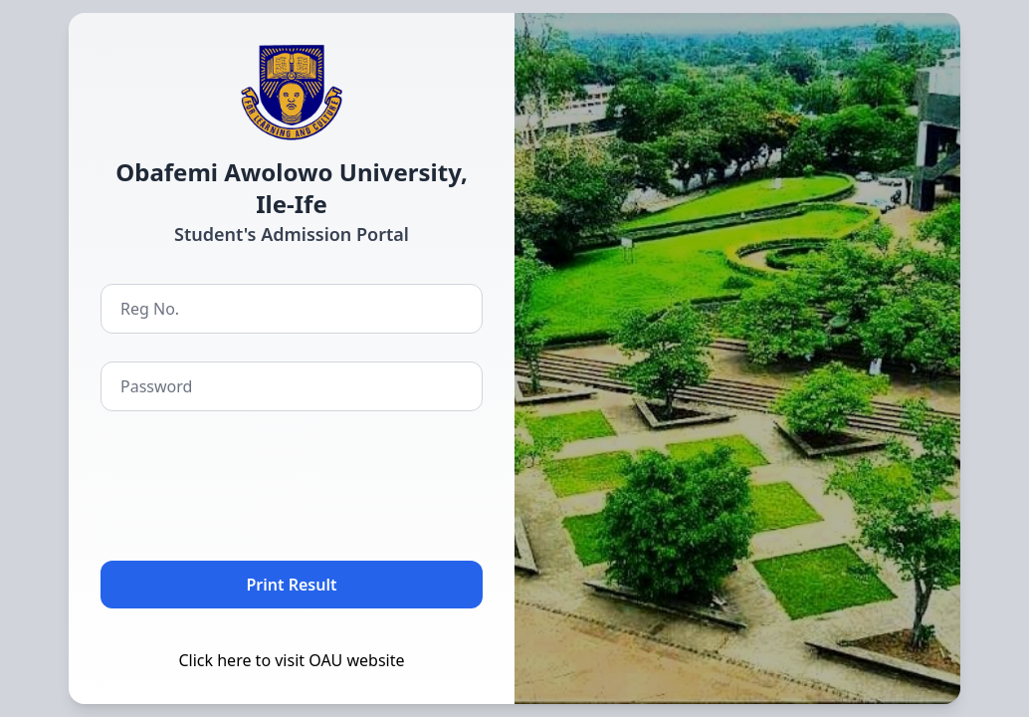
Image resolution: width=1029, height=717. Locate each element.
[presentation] (252, 482)
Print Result (292, 585)
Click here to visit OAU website (291, 660)
